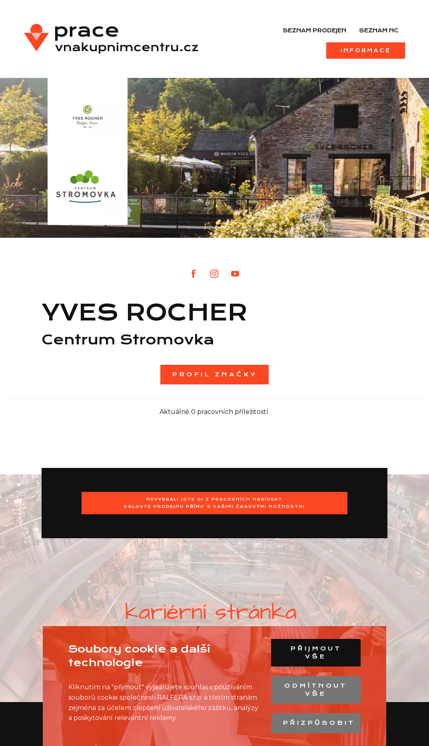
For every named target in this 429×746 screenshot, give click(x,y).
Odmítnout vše (315, 689)
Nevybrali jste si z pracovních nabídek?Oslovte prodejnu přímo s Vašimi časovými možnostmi (214, 503)
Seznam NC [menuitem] (379, 30)
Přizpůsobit (319, 722)
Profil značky (214, 374)
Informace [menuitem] (366, 50)
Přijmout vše (315, 652)
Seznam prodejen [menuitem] (314, 30)
